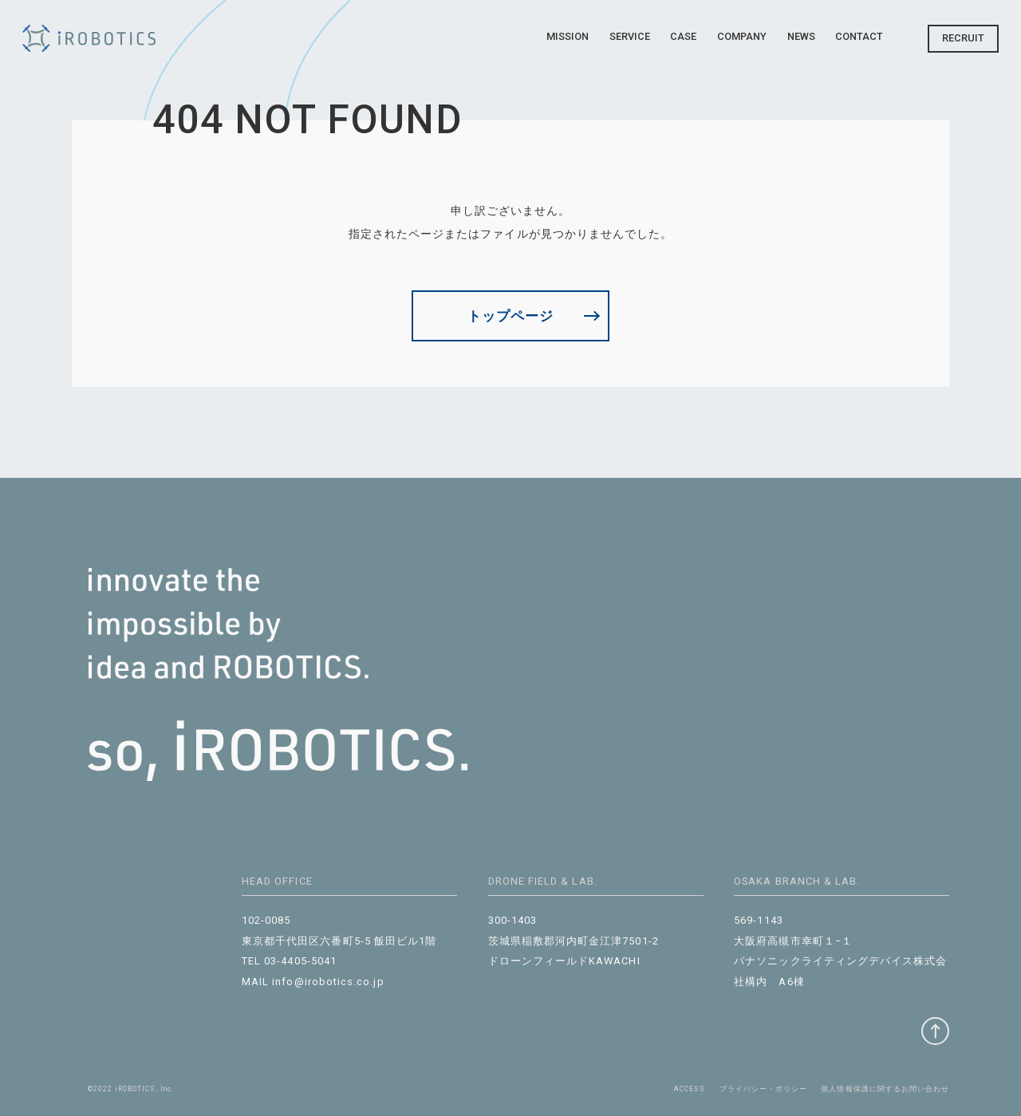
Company (742, 36)
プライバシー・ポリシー (763, 1089)
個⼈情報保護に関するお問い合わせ (885, 1089)
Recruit (963, 38)
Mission (567, 36)
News (801, 36)
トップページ (510, 316)
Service (629, 36)
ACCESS (689, 1089)
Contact (859, 36)
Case (683, 36)
